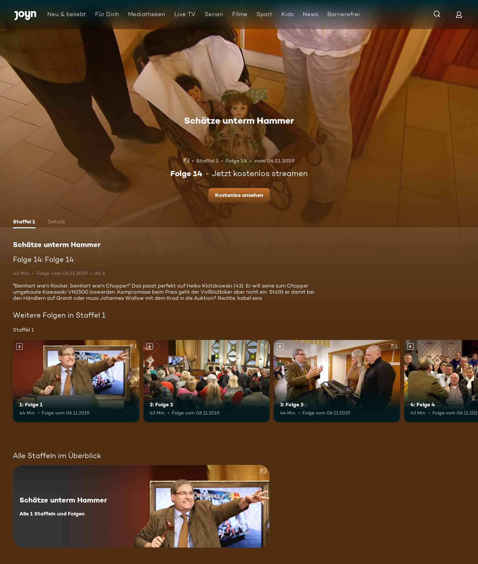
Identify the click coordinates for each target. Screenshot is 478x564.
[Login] (459, 14)
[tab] (24, 222)
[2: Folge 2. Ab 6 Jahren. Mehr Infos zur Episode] (206, 381)
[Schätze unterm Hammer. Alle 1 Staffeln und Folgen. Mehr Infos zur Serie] (141, 506)
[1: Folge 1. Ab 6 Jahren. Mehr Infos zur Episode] (76, 381)
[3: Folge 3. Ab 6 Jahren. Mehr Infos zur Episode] (337, 381)
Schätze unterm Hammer (239, 120)
